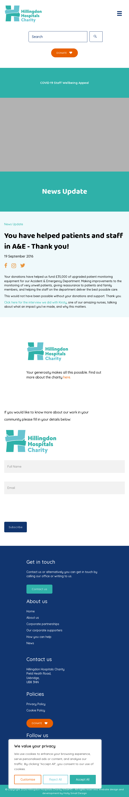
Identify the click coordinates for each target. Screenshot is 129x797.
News (30, 643)
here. (67, 377)
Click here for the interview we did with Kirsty (35, 302)
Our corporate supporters (44, 630)
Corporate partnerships (42, 624)
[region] (55, 764)
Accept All (82, 779)
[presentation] (36, 509)
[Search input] (58, 36)
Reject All (55, 779)
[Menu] (119, 13)
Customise (28, 779)
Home (30, 611)
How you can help (38, 637)
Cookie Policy (35, 710)
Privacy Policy (35, 704)
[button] (96, 36)
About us (32, 618)
